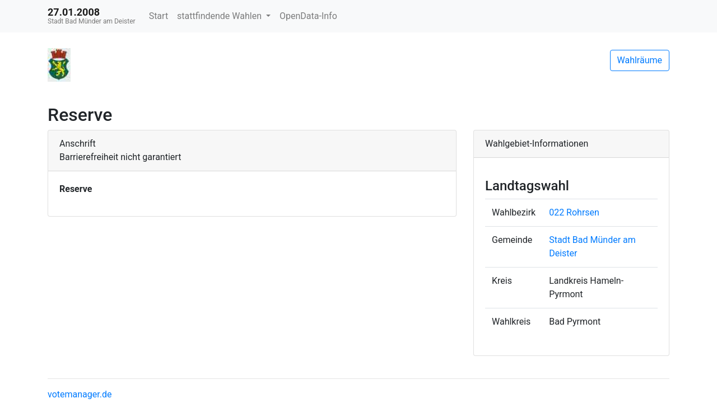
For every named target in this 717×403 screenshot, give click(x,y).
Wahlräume (640, 60)
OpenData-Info (308, 16)
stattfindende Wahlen (220, 16)
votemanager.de (79, 394)
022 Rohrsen (574, 212)
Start (158, 16)
